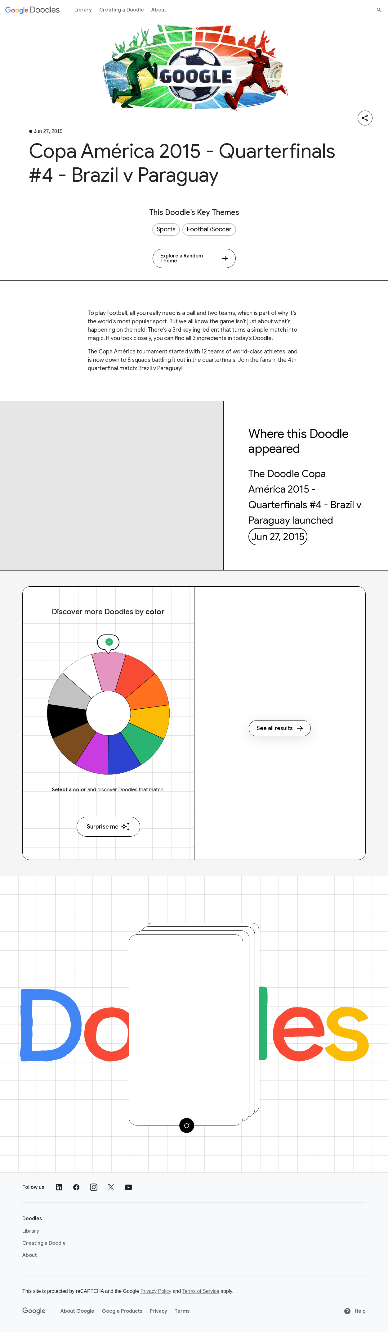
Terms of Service (200, 1291)
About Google (77, 1311)
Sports (166, 229)
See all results (279, 728)
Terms (182, 1311)
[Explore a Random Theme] (194, 258)
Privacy (158, 1311)
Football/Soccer (209, 229)
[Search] (379, 9)
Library (83, 10)
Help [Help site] (355, 1311)
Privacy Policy (156, 1291)
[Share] (365, 118)
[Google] (34, 1311)
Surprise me (108, 826)
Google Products (122, 1311)
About (158, 10)
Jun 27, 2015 (278, 536)
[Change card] (186, 1125)
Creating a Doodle (121, 10)
